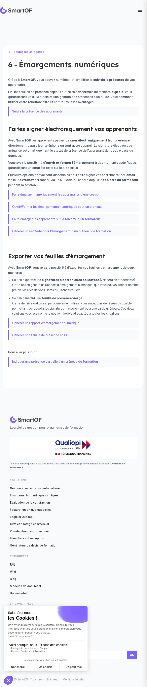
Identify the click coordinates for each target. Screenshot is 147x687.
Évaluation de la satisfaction (30, 502)
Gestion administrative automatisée (35, 488)
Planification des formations (30, 531)
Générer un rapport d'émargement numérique (45, 323)
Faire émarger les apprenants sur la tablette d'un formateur (56, 219)
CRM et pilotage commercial (29, 524)
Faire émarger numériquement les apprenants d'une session (56, 194)
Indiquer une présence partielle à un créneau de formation (55, 361)
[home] (16, 10)
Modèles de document (25, 586)
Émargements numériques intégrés (34, 495)
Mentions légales (74, 679)
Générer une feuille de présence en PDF (41, 335)
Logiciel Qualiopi (21, 516)
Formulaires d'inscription (27, 538)
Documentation (20, 593)
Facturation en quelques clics (30, 509)
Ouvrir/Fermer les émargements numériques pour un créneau (57, 207)
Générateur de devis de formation (33, 545)
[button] (140, 10)
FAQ (12, 564)
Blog (13, 578)
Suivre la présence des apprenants (37, 111)
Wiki (13, 571)
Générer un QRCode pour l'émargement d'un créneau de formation (61, 231)
